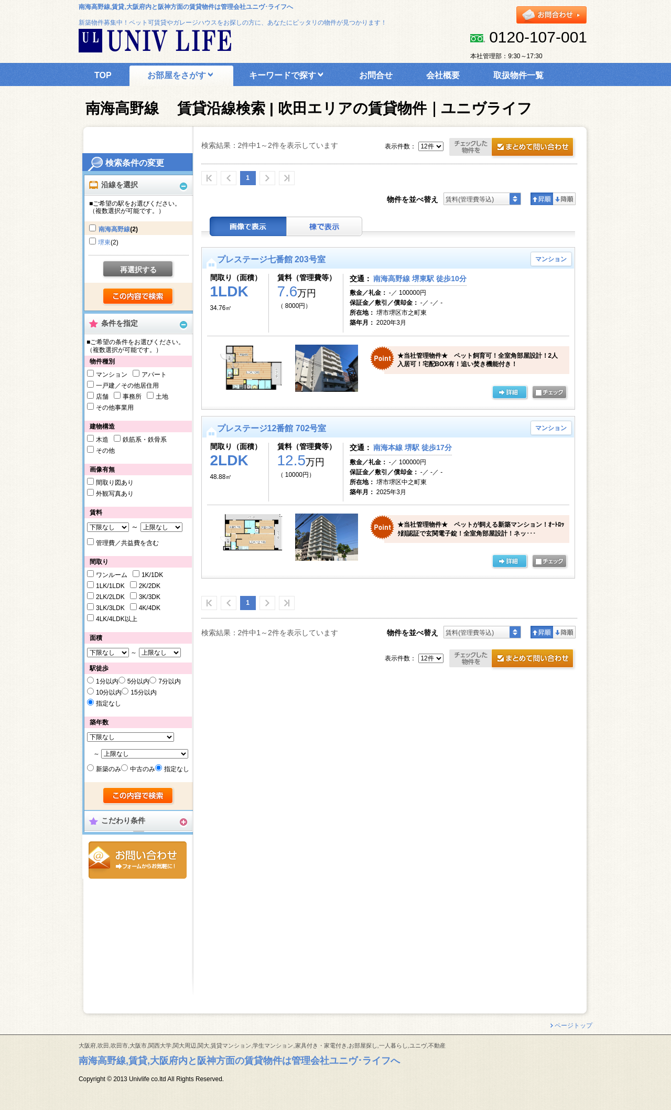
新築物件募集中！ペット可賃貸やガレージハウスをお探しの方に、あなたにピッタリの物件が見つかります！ (233, 22)
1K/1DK (152, 575)
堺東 (104, 242)
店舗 (102, 396)
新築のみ (108, 769)
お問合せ (138, 860)
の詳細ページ (509, 393)
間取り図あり (115, 482)
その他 (105, 450)
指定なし (108, 703)
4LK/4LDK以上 (116, 619)
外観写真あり (115, 493)
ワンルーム (111, 575)
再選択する (138, 269)
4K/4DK (149, 608)
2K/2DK (149, 586)
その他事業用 (115, 407)
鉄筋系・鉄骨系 (145, 439)
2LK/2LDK (110, 597)
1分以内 (107, 681)
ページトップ (573, 1025)
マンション (111, 374)
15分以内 (143, 692)
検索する (139, 297)
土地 (162, 396)
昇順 (542, 199)
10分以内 (109, 692)
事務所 (132, 396)
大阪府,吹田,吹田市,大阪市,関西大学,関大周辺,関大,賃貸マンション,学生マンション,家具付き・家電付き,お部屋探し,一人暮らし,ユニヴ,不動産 (262, 1046)
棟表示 (324, 226)
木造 (102, 439)
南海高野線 (114, 229)
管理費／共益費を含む (127, 543)
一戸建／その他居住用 (127, 385)
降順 (564, 199)
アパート (154, 374)
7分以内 (169, 681)
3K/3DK (149, 597)
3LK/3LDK (110, 608)
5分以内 (138, 681)
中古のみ (142, 769)
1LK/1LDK (110, 586)
